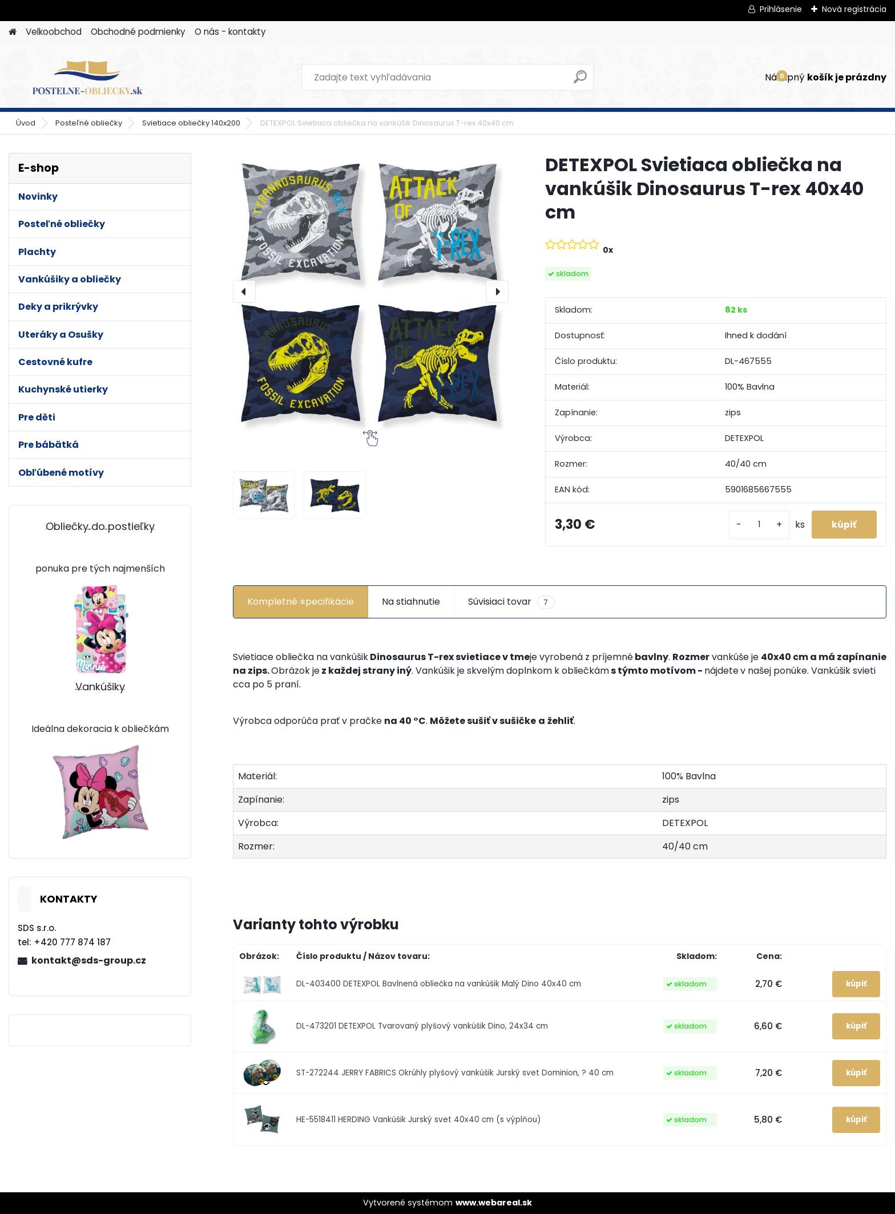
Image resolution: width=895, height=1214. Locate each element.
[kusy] (753, 525)
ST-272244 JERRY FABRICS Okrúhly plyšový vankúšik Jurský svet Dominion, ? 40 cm (455, 1072)
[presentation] (244, 291)
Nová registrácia (854, 9)
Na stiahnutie (411, 601)
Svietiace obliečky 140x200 (191, 123)
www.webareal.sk (493, 1202)
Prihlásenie (781, 9)
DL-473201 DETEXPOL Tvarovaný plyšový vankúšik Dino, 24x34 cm (422, 1026)
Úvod (25, 123)
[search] (580, 81)
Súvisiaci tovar (511, 602)
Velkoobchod (54, 32)
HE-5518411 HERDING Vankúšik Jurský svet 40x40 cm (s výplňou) (418, 1119)
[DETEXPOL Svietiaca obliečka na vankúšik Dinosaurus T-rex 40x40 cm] (371, 291)
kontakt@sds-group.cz (88, 960)
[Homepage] (13, 32)
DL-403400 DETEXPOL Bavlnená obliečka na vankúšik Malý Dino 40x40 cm (438, 983)
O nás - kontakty (230, 32)
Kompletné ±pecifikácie (300, 601)
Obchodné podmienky (138, 32)
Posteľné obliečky (88, 123)
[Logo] (87, 77)
